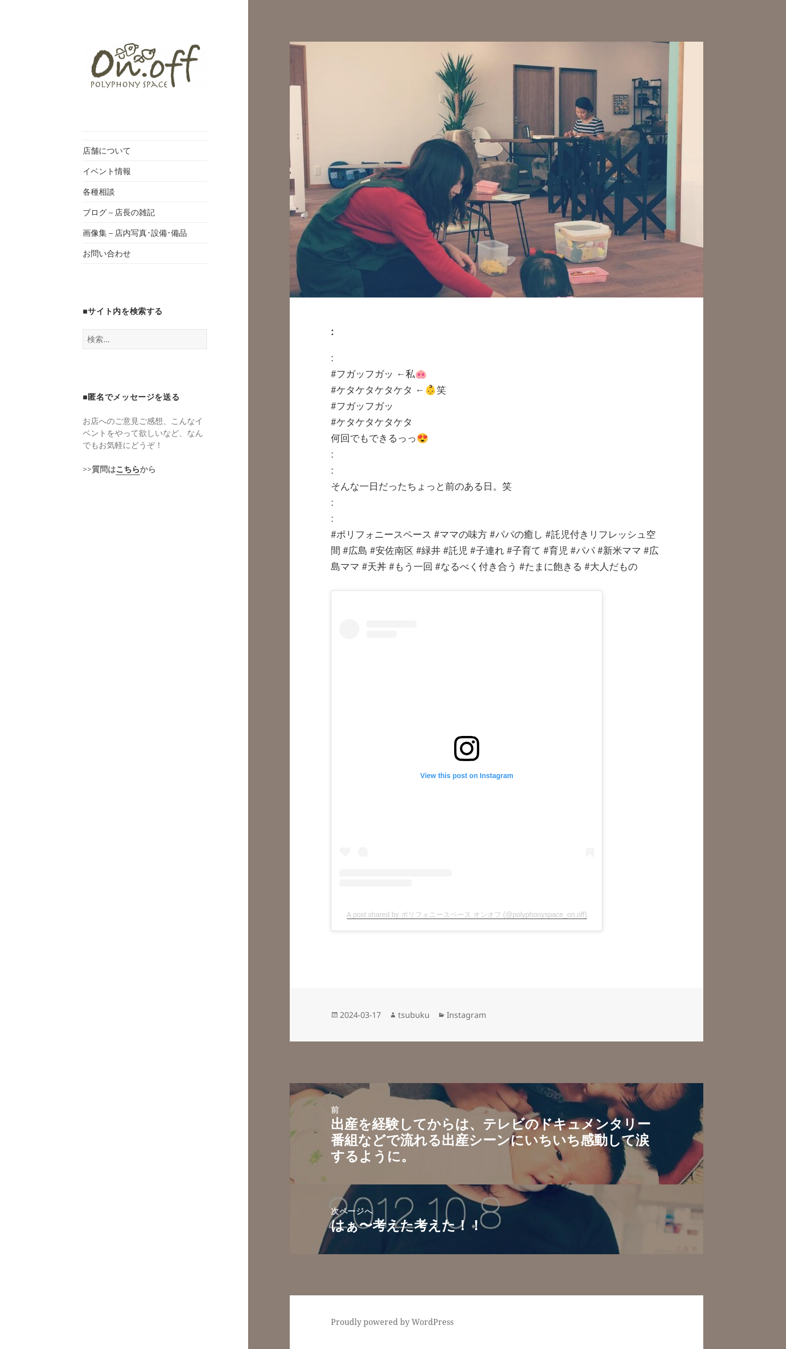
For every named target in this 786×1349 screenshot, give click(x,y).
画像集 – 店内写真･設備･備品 (135, 232)
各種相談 (99, 191)
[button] (145, 66)
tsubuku (414, 1014)
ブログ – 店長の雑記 (119, 212)
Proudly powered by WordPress (392, 1321)
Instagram (466, 1014)
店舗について (107, 150)
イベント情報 (107, 171)
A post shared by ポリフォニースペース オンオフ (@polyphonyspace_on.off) (467, 915)
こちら (128, 469)
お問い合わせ (107, 253)
